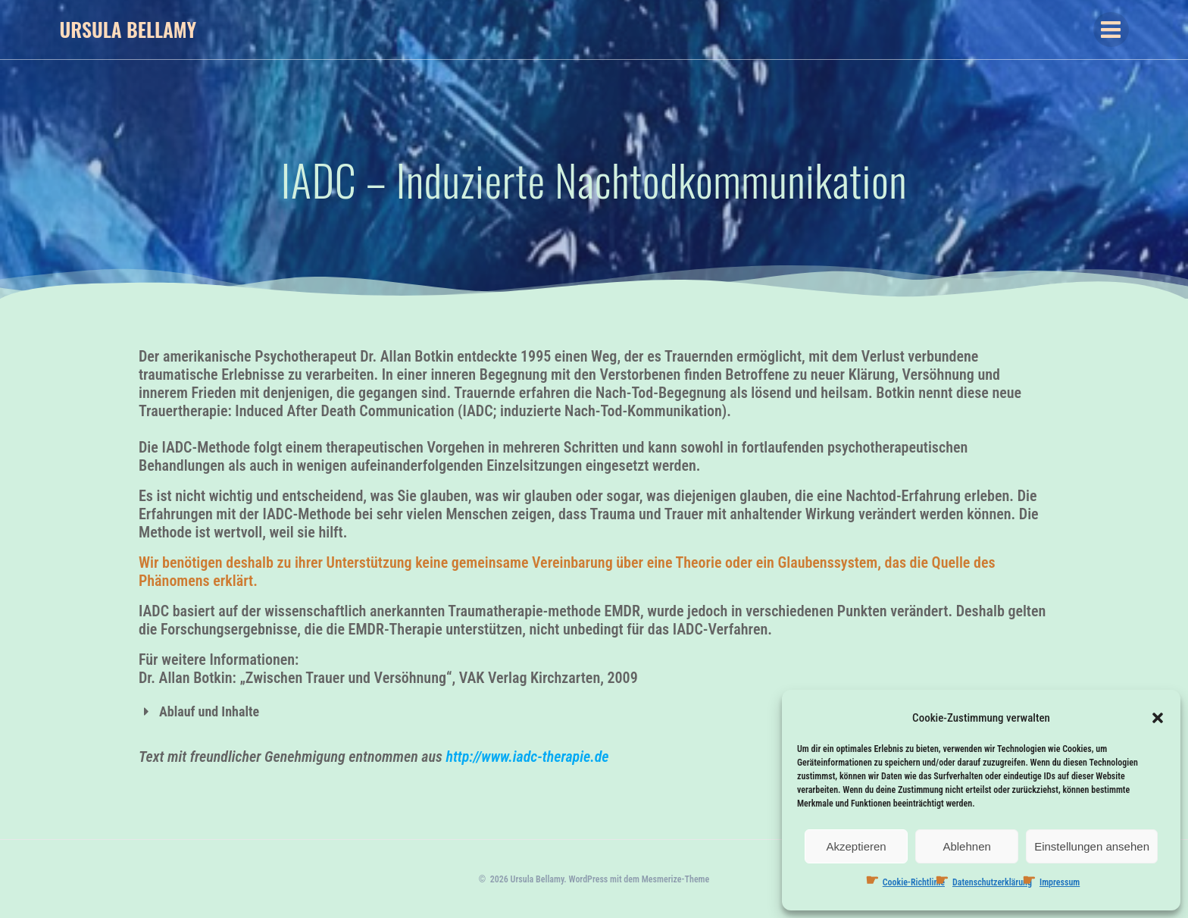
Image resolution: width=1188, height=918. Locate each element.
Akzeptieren (856, 846)
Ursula (127, 29)
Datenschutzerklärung (992, 882)
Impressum (1060, 882)
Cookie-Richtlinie (914, 882)
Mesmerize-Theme (676, 879)
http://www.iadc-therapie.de (527, 756)
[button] (1157, 717)
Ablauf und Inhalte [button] (199, 711)
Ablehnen (966, 846)
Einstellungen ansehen (1091, 846)
